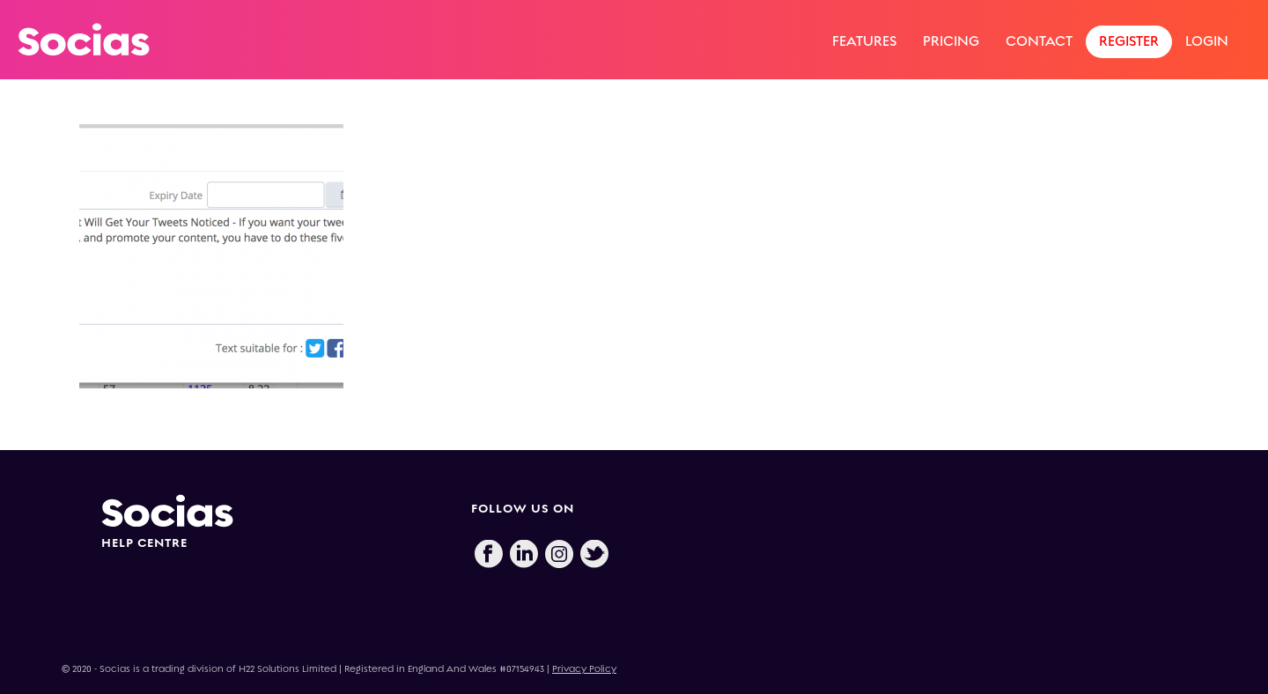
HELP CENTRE (144, 542)
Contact (1039, 41)
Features (864, 41)
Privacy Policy (584, 669)
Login (1206, 41)
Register (1129, 41)
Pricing (951, 41)
